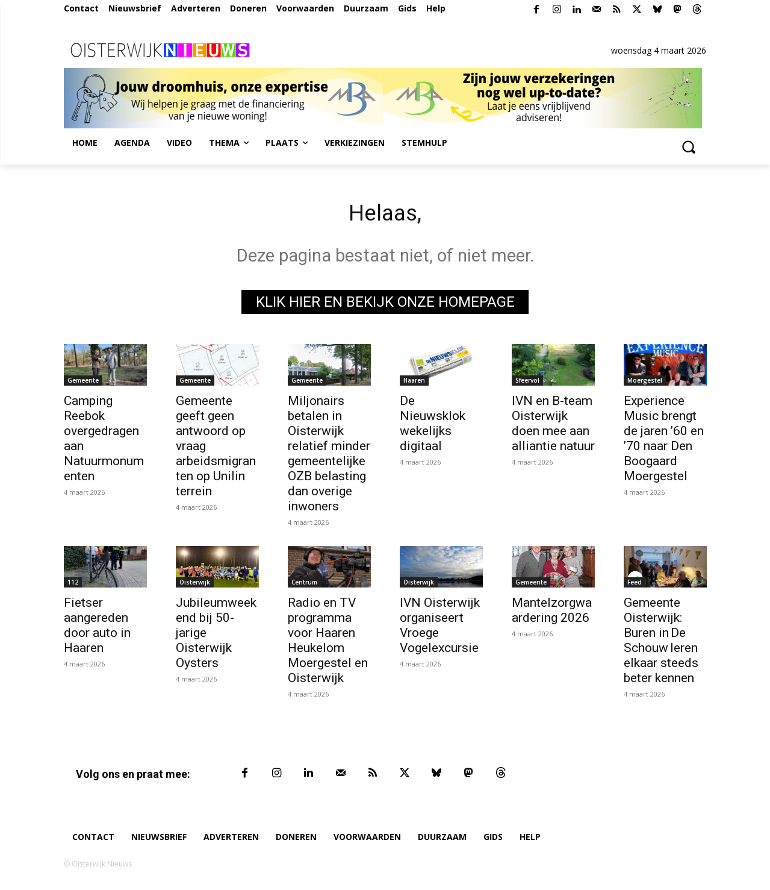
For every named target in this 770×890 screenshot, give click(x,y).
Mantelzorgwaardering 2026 (552, 613)
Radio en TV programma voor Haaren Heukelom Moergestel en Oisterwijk (328, 643)
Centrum (304, 585)
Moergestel (644, 383)
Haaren (414, 383)
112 (72, 585)
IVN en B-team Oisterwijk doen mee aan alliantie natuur (553, 426)
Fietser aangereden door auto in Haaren (97, 628)
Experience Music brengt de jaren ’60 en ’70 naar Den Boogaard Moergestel (664, 441)
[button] (689, 146)
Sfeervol (527, 383)
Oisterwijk (194, 585)
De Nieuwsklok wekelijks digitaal (432, 426)
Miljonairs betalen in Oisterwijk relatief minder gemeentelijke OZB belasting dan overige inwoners (329, 456)
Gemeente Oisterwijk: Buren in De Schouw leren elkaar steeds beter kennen (661, 643)
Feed (634, 585)
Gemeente (83, 383)
